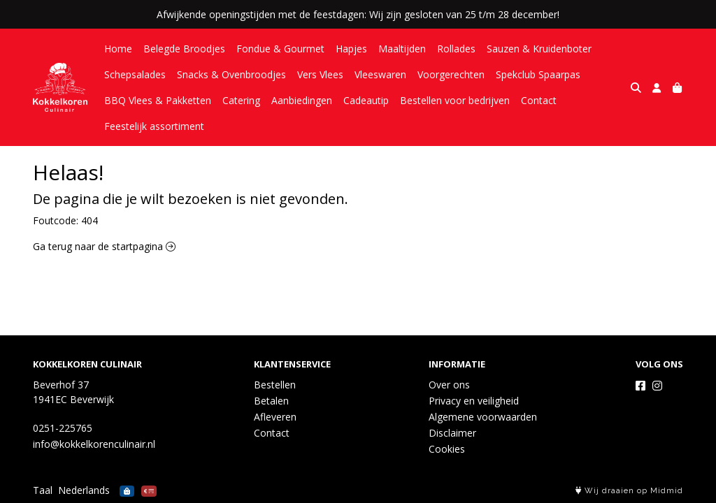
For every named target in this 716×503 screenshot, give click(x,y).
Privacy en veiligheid (474, 400)
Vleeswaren (380, 74)
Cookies (447, 448)
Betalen (271, 400)
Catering (241, 100)
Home (118, 48)
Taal (42, 490)
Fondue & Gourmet (280, 48)
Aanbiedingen (301, 100)
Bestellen (275, 384)
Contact (539, 100)
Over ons (449, 384)
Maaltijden (402, 48)
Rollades (456, 48)
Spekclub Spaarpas (538, 74)
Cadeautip (366, 100)
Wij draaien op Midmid (629, 490)
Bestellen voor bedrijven (455, 100)
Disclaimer (452, 432)
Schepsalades (135, 74)
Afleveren (275, 416)
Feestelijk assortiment (154, 126)
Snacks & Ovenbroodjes (231, 74)
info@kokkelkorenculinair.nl (94, 444)
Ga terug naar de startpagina (104, 246)
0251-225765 (62, 428)
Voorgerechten (451, 74)
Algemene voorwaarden (483, 416)
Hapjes (351, 48)
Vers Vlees (320, 74)
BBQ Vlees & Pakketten (157, 100)
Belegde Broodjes (184, 48)
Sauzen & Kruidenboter (539, 48)
